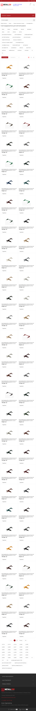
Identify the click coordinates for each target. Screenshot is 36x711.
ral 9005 (15, 657)
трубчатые (4, 50)
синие (8, 31)
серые (3, 31)
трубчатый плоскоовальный (7, 668)
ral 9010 (27, 657)
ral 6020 (27, 649)
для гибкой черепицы (5, 37)
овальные (21, 47)
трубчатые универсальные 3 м (17, 665)
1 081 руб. (9, 95)
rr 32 (7, 660)
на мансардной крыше (20, 42)
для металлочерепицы (17, 37)
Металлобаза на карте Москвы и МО (8, 697)
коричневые (15, 29)
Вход (28, 0)
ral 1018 (15, 644)
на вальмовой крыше (16, 45)
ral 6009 (21, 649)
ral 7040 (27, 652)
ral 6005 (15, 649)
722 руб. (26, 76)
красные (22, 29)
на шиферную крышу (5, 45)
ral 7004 (9, 652)
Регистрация (33, 0)
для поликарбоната (18, 34)
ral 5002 (21, 647)
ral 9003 (9, 657)
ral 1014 (3, 644)
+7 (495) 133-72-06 (17, 4)
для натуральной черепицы (6, 34)
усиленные (19, 50)
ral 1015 (9, 644)
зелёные (14, 31)
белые (3, 29)
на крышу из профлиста (17, 39)
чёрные (8, 29)
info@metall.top (8, 703)
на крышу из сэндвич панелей (7, 42)
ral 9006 (21, 657)
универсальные (11, 50)
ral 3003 (27, 644)
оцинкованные (13, 47)
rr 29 (2, 660)
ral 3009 (9, 647)
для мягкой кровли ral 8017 (6, 662)
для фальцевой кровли (29, 34)
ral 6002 (9, 649)
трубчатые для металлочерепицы (20, 662)
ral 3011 (15, 647)
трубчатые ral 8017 (5, 665)
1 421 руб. (9, 76)
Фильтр (5, 57)
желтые (20, 31)
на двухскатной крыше (6, 39)
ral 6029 (3, 652)
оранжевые (29, 29)
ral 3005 (3, 647)
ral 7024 (21, 652)
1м (32, 50)
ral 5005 (27, 647)
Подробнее (4, 78)
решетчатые (28, 47)
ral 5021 (3, 649)
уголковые (26, 50)
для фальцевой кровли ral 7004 (16, 660)
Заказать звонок (16, 5)
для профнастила (5, 47)
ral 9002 (3, 657)
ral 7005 (15, 652)
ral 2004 (21, 644)
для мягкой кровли (27, 37)
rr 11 (32, 657)
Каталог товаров (18, 15)
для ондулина (25, 45)
